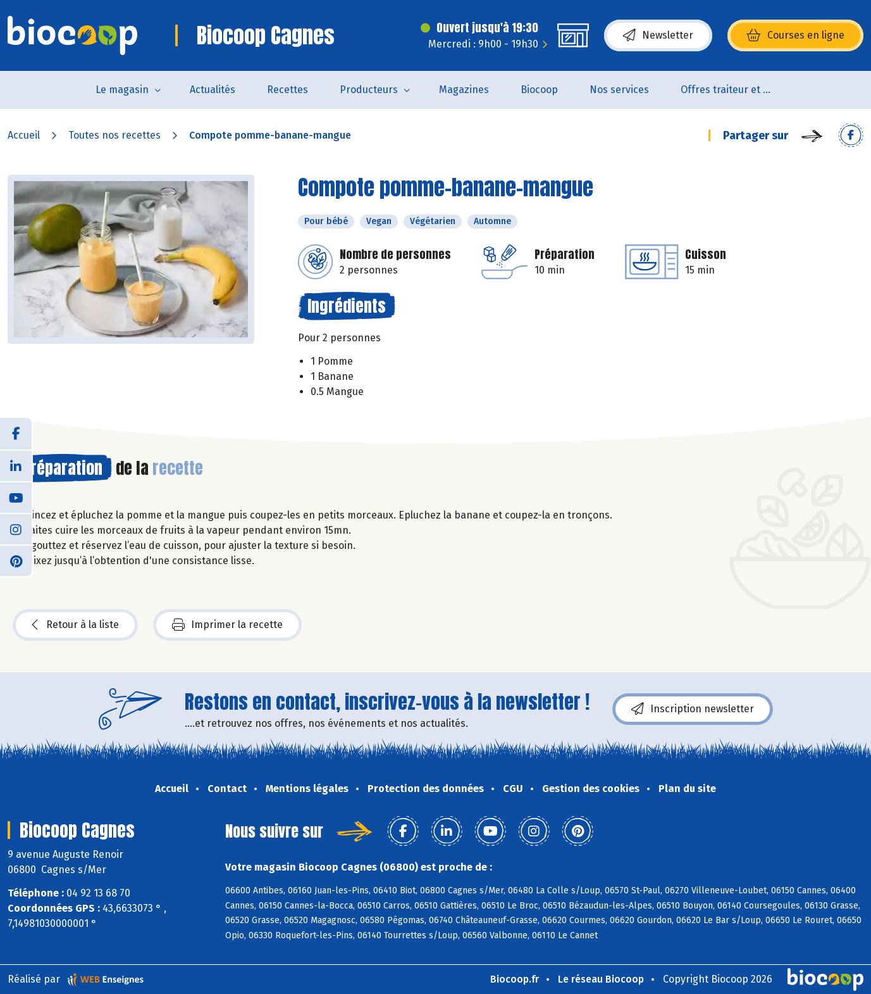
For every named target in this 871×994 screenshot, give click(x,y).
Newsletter (658, 35)
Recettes (287, 90)
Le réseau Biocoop (601, 979)
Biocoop (539, 90)
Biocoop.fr (514, 979)
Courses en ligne (795, 35)
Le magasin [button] (122, 90)
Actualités (212, 90)
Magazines (464, 90)
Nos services (619, 90)
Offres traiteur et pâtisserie (736, 90)
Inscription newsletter (692, 709)
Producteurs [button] (369, 90)
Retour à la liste (75, 625)
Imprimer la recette (227, 625)
